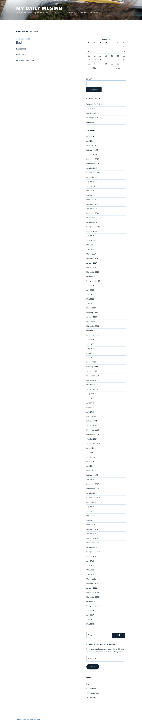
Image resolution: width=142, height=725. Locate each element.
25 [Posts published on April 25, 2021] (89, 64)
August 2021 (91, 394)
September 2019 (93, 498)
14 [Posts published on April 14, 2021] (106, 55)
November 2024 (92, 218)
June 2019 (90, 511)
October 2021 (91, 385)
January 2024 (91, 263)
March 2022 (91, 362)
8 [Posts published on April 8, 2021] (112, 51)
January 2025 (91, 209)
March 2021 (91, 416)
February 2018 (92, 583)
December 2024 (92, 213)
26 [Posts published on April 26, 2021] (95, 64)
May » (118, 68)
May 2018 (90, 570)
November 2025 (92, 164)
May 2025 (90, 191)
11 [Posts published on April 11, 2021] (89, 55)
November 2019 (92, 489)
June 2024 (90, 240)
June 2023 (90, 295)
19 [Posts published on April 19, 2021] (95, 60)
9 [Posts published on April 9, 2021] (117, 51)
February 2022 (92, 367)
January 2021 (91, 425)
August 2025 (91, 177)
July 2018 (90, 561)
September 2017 (92, 606)
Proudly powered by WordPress (28, 719)
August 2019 (91, 502)
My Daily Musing (39, 8)
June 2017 (90, 620)
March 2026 (91, 146)
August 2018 (91, 556)
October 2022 (91, 331)
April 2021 (90, 412)
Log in (88, 684)
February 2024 (92, 258)
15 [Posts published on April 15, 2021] (112, 55)
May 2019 (90, 516)
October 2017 (91, 601)
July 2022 (90, 344)
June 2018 (90, 565)
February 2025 (92, 204)
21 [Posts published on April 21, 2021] (106, 60)
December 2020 (92, 430)
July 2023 (90, 290)
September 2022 (93, 335)
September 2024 (93, 227)
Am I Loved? (91, 109)
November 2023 (92, 272)
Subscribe (93, 667)
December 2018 (92, 538)
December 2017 (92, 592)
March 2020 (91, 471)
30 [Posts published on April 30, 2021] (118, 64)
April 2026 (90, 141)
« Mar (94, 68)
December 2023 (92, 267)
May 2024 (90, 245)
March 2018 (91, 579)
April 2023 (90, 303)
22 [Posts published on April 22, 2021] (112, 60)
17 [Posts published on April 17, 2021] (124, 55)
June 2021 (90, 403)
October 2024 (91, 222)
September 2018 (93, 552)
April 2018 (90, 574)
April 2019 (90, 520)
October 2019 (91, 493)
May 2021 (90, 407)
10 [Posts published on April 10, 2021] (124, 51)
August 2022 (91, 340)
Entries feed (91, 688)
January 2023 (91, 317)
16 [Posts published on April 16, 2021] (118, 55)
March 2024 (91, 254)
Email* (106, 82)
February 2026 (92, 150)
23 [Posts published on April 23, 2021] (118, 60)
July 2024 (90, 236)
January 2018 (91, 588)
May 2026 (90, 136)
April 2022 (90, 358)
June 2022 (90, 349)
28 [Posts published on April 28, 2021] (106, 64)
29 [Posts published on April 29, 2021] (112, 64)
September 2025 (93, 173)
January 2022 (91, 371)
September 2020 (93, 443)
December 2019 (92, 484)
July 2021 (90, 398)
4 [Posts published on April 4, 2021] (88, 51)
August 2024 (91, 231)
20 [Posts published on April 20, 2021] (100, 60)
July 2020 (90, 452)
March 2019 (91, 525)
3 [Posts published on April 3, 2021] (123, 47)
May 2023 (90, 299)
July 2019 (90, 507)
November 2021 (92, 380)
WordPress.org (92, 697)
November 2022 (92, 326)
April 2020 (90, 466)
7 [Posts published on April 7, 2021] (106, 51)
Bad (19, 42)
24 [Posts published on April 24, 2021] (124, 60)
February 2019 (92, 529)
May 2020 (90, 461)
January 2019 (91, 534)
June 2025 (90, 186)
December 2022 (92, 322)
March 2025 (91, 200)
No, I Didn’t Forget (93, 113)
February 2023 (92, 312)
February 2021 (92, 421)
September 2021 (92, 389)
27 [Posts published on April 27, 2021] (100, 64)
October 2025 (91, 168)
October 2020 (92, 439)
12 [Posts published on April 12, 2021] (94, 55)
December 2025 (92, 159)
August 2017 (91, 610)
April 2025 (90, 195)
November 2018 (92, 543)
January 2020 (91, 480)
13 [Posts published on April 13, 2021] (100, 55)
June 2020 (90, 457)
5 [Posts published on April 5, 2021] (94, 51)
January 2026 (91, 154)
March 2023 (91, 308)
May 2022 (90, 353)
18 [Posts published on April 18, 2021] (89, 60)
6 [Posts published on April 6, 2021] (100, 51)
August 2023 (91, 285)
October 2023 (91, 276)
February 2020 (92, 475)
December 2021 (92, 376)
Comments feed (92, 693)
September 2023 (93, 281)
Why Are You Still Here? (95, 104)
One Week (90, 122)
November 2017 (92, 597)
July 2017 (90, 615)
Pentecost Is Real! (93, 118)
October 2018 (91, 547)
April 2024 (90, 249)
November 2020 (92, 434)
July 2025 (90, 182)
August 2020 (91, 448)
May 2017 (90, 624)
